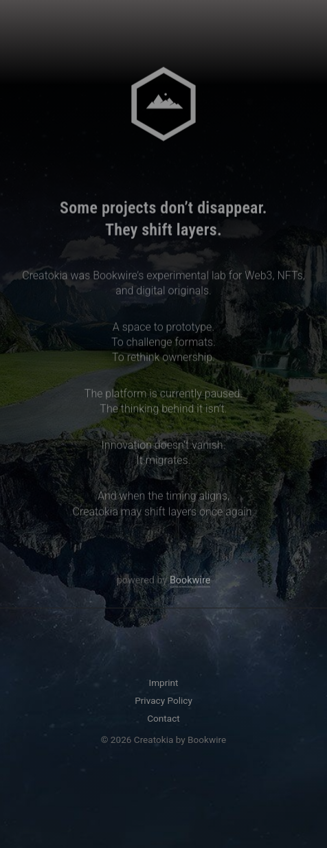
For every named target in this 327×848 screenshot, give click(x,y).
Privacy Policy (163, 700)
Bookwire (190, 582)
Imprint (163, 682)
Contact (163, 718)
